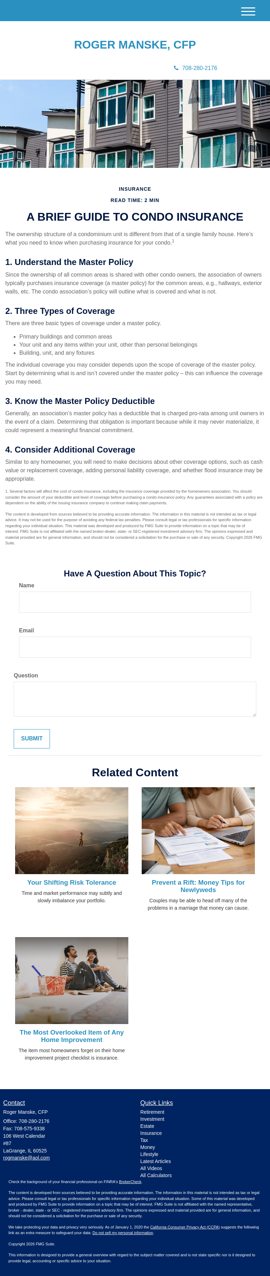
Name (26, 585)
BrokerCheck (130, 1182)
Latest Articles (155, 1161)
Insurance (151, 1133)
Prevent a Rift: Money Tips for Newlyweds (198, 886)
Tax (144, 1140)
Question (26, 675)
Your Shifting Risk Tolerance (71, 882)
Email (26, 630)
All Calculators (156, 1175)
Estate (147, 1126)
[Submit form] (32, 738)
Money (147, 1147)
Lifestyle (149, 1154)
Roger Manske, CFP (135, 45)
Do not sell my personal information (122, 1233)
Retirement (152, 1112)
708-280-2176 (195, 68)
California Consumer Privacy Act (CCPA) (185, 1227)
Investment (152, 1119)
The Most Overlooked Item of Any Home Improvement (72, 1036)
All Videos (151, 1168)
